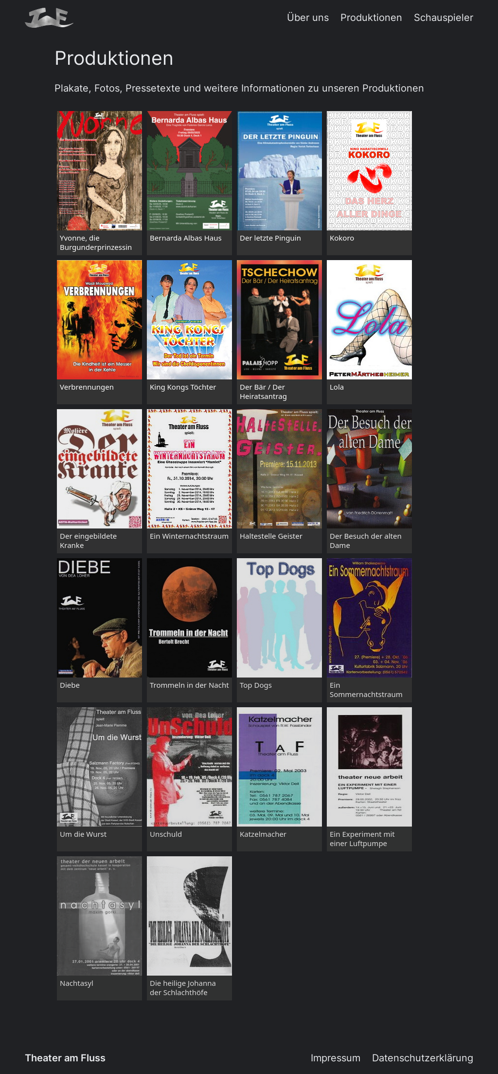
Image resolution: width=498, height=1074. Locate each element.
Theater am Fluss (65, 1058)
